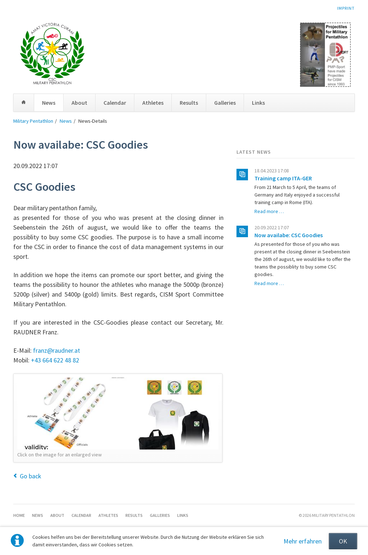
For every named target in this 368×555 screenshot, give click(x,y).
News (48, 102)
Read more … (269, 211)
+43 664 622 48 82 (55, 360)
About (79, 102)
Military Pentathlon (33, 121)
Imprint (346, 8)
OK (343, 541)
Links (258, 102)
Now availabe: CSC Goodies (288, 235)
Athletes (153, 102)
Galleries (225, 102)
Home (24, 102)
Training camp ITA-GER (283, 178)
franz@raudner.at (56, 350)
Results (189, 102)
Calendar (115, 102)
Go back (30, 476)
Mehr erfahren (303, 541)
